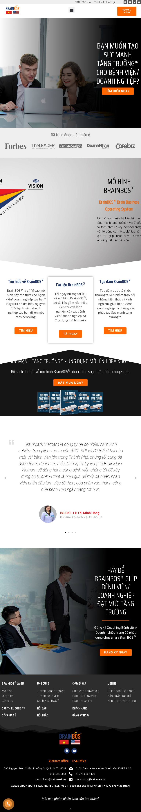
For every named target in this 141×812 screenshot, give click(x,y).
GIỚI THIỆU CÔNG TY (13, 708)
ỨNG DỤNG (43, 683)
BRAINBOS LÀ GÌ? (13, 683)
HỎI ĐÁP (41, 708)
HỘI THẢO (42, 715)
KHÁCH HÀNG (79, 708)
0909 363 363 (77, 785)
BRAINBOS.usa (83, 2)
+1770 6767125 (113, 785)
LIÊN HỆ (112, 683)
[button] (71, 10)
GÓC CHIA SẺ (9, 715)
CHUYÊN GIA (79, 683)
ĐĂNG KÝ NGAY (80, 715)
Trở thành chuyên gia (105, 2)
